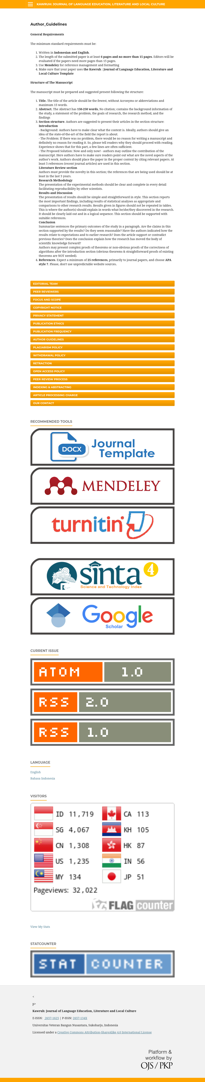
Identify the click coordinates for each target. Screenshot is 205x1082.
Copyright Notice (47, 307)
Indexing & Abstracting (52, 387)
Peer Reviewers (46, 291)
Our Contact (43, 403)
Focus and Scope (47, 299)
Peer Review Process (50, 379)
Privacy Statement (48, 315)
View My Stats (40, 927)
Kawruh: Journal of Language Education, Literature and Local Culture (101, 4)
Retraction (42, 363)
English (35, 772)
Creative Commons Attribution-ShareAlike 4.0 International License (104, 1032)
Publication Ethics (48, 323)
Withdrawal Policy (49, 355)
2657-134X (80, 1018)
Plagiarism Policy (47, 347)
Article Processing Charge (55, 395)
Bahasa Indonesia (42, 778)
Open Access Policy (49, 371)
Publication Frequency (52, 331)
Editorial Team (45, 283)
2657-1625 (51, 1018)
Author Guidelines (48, 339)
